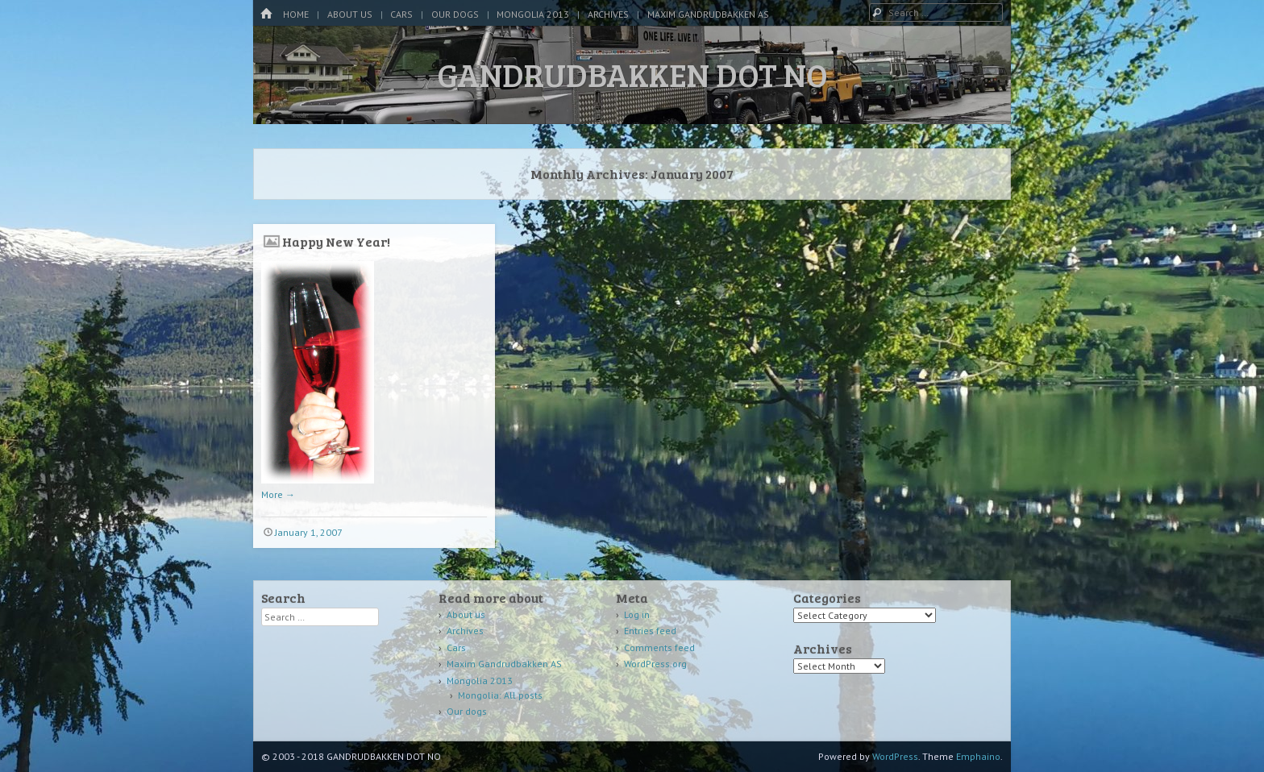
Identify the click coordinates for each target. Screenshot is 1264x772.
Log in (637, 614)
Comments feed (659, 647)
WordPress (895, 756)
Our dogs (455, 14)
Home (296, 14)
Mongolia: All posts (500, 695)
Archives (608, 14)
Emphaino (978, 756)
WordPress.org (655, 664)
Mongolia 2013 (533, 14)
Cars (401, 14)
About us (349, 14)
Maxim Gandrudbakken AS (708, 14)
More (278, 494)
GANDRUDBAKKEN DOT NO (632, 74)
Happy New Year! (336, 241)
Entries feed (650, 631)
